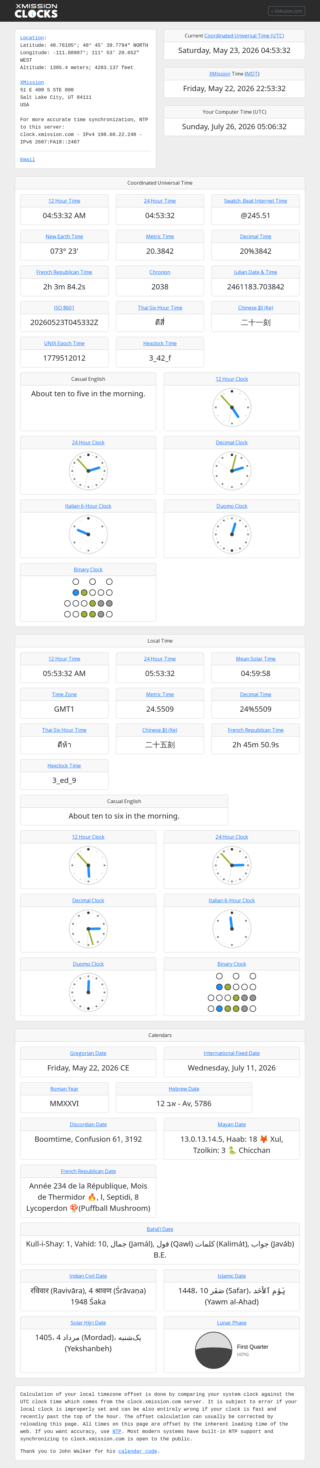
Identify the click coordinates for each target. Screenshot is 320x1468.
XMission (32, 82)
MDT (252, 73)
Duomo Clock (231, 506)
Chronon (159, 272)
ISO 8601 (64, 307)
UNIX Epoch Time (64, 343)
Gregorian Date (88, 1053)
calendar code (137, 1451)
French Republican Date (88, 1171)
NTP (117, 1431)
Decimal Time (255, 236)
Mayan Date (232, 1124)
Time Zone (64, 694)
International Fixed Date (232, 1053)
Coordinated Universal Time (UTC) (244, 35)
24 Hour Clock (88, 442)
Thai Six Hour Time (160, 307)
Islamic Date (232, 1275)
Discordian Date (88, 1124)
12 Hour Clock (232, 379)
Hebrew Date (184, 1088)
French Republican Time (64, 272)
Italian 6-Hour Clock (88, 506)
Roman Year (64, 1088)
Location (32, 38)
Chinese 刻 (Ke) (255, 307)
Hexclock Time (160, 343)
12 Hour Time (64, 200)
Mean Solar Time (256, 658)
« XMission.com (286, 11)
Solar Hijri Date (88, 1322)
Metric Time (160, 236)
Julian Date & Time (255, 272)
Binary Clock (88, 569)
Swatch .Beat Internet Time (255, 200)
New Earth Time (64, 236)
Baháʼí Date (160, 1229)
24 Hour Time (160, 200)
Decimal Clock (232, 442)
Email (27, 159)
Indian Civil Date (88, 1275)
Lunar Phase (232, 1322)
